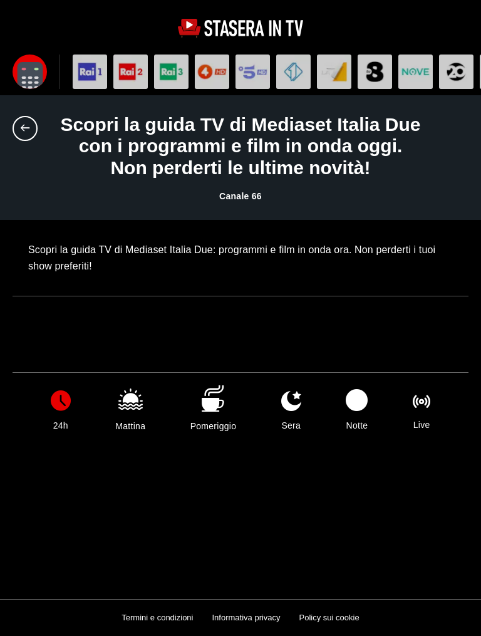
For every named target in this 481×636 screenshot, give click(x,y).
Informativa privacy (246, 617)
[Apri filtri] (30, 72)
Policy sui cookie (329, 617)
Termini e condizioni (157, 617)
